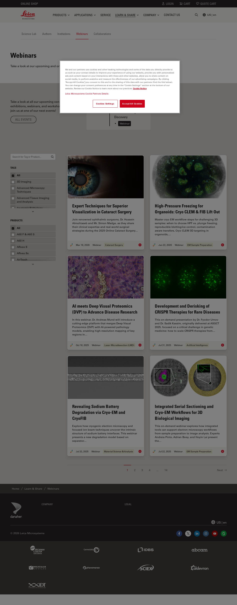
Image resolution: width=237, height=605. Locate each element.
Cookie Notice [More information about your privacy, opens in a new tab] (140, 88)
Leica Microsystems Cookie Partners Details (87, 93)
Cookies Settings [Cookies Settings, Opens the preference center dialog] (105, 103)
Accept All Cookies (132, 103)
